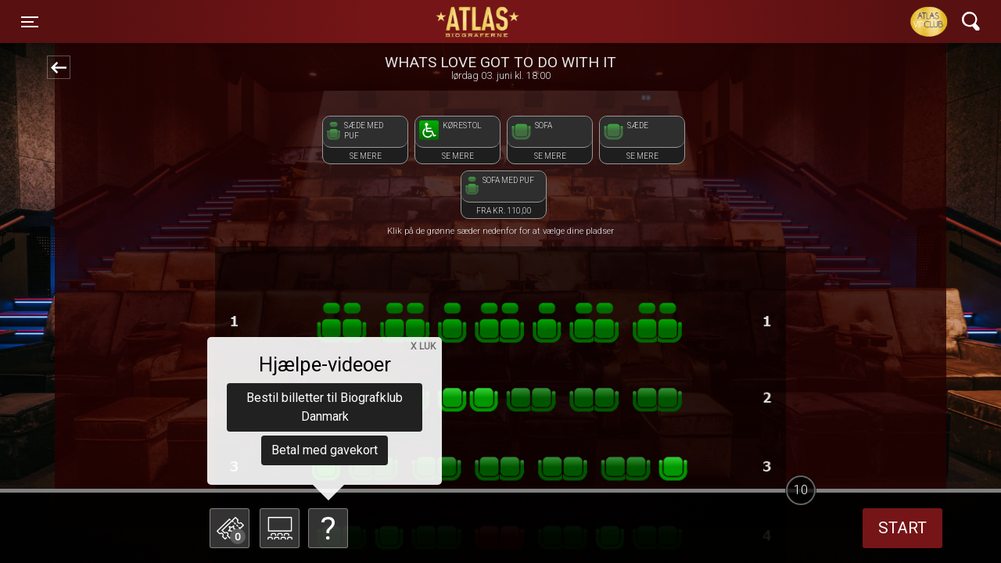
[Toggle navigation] (30, 21)
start (902, 527)
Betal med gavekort (324, 450)
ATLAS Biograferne (478, 22)
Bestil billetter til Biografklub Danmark (324, 407)
